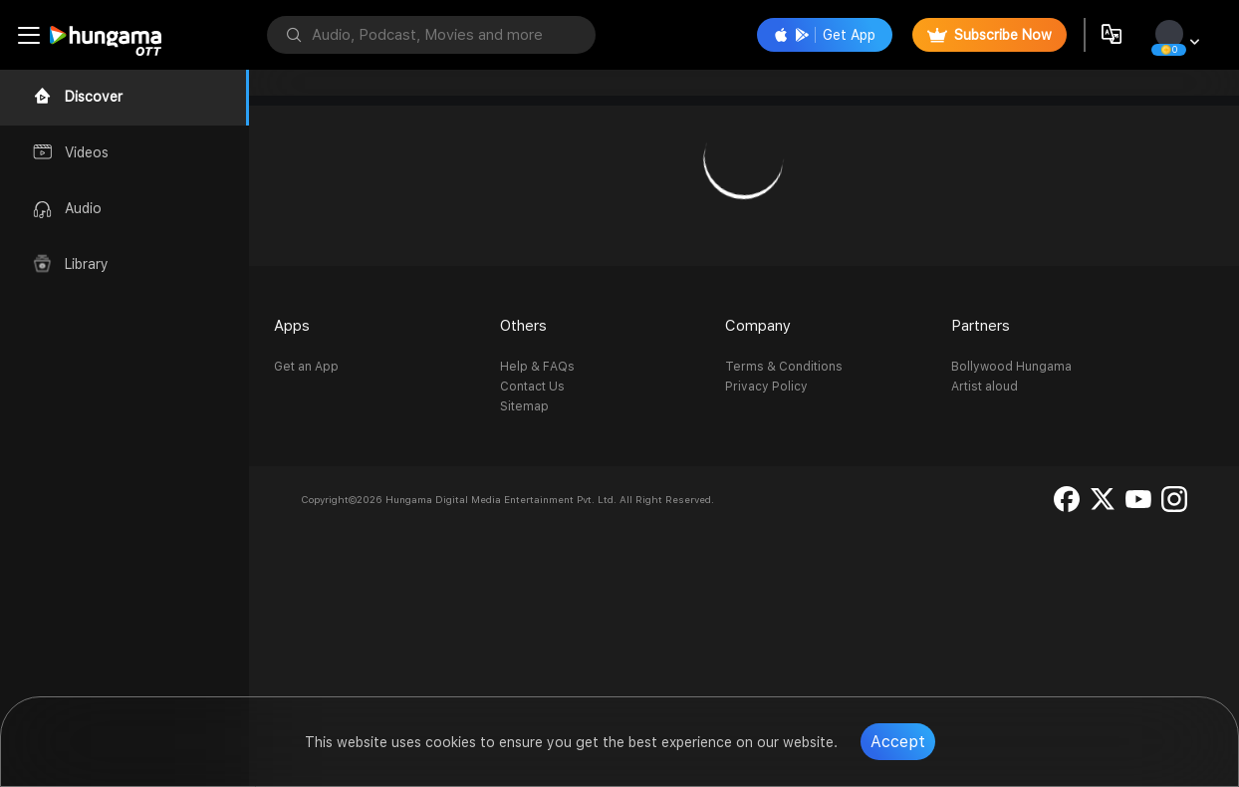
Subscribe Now (989, 35)
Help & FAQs (537, 367)
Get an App (306, 367)
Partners (980, 326)
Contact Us (532, 387)
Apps (292, 326)
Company (758, 326)
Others (523, 326)
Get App (824, 35)
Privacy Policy (766, 387)
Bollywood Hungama (1011, 367)
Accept (897, 741)
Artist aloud (984, 387)
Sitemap (524, 406)
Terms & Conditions (784, 367)
